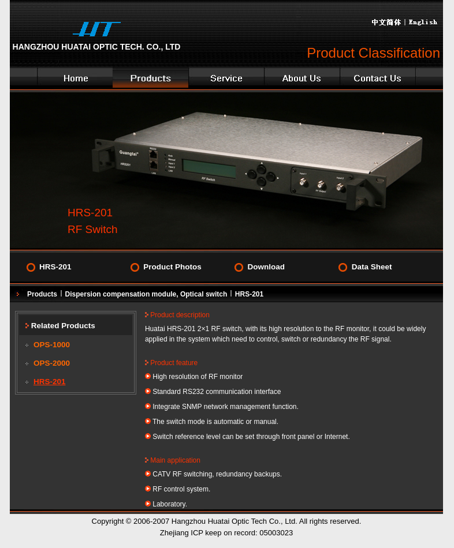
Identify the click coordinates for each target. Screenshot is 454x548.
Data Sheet (372, 266)
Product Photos (172, 266)
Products (42, 294)
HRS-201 (55, 266)
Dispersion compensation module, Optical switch (146, 294)
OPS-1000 (52, 344)
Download (266, 266)
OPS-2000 (52, 363)
